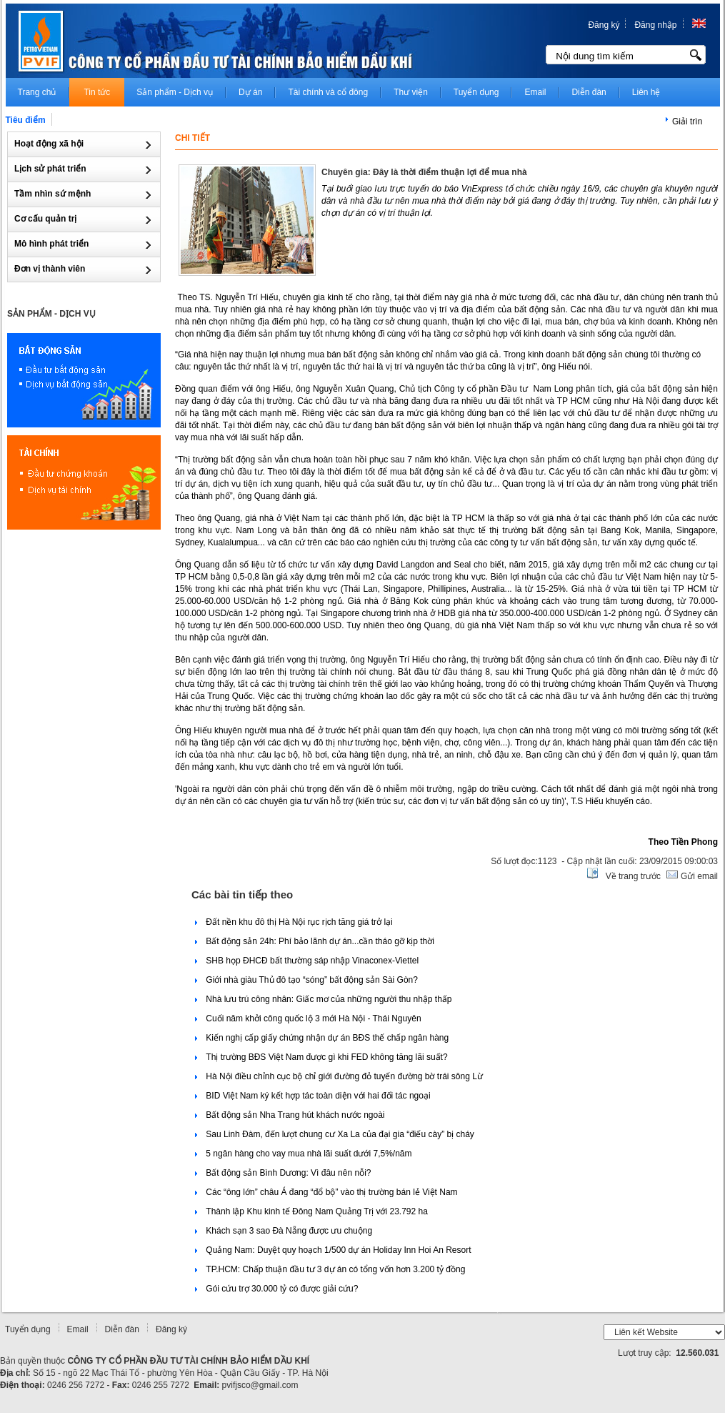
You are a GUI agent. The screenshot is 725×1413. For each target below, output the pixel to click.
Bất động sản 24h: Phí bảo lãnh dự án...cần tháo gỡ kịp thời (314, 941)
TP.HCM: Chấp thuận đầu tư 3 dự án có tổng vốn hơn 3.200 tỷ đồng (330, 1269)
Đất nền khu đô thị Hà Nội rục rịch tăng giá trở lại (294, 922)
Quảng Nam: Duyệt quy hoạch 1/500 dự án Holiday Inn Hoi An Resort (333, 1250)
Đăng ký (603, 25)
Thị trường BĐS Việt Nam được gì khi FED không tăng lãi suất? (321, 1057)
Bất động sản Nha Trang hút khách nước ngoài (290, 1115)
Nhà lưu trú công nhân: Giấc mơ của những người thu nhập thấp (323, 999)
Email (78, 1329)
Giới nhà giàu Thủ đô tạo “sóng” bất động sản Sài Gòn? (306, 980)
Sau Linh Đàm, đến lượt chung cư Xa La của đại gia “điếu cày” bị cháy (334, 1134)
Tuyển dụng (28, 1329)
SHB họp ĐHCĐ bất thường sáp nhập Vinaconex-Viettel (307, 961)
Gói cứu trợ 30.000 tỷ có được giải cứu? (276, 1289)
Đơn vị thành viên (51, 269)
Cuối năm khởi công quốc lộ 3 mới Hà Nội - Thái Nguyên (308, 1018)
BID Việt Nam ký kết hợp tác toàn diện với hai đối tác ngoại (313, 1096)
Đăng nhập (655, 25)
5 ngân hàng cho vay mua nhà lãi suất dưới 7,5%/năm (303, 1154)
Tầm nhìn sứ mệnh (54, 194)
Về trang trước (633, 876)
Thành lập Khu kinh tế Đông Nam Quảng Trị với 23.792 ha (311, 1211)
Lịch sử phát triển (51, 169)
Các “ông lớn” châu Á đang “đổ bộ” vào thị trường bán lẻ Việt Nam (326, 1192)
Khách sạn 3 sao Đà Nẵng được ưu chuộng (283, 1231)
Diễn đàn (122, 1329)
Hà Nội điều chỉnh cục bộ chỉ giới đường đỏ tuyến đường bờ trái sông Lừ (339, 1076)
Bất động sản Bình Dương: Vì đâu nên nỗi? (283, 1173)
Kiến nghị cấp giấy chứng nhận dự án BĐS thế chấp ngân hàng (322, 1038)
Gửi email (698, 876)
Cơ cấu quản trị (46, 219)
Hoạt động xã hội (50, 144)
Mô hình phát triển (52, 244)
